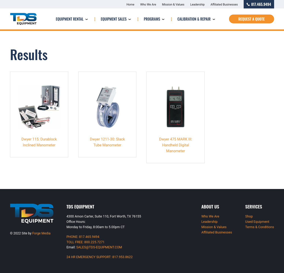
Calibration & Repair (193, 19)
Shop (249, 216)
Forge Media (41, 233)
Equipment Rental (69, 19)
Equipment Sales (114, 19)
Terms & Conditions (259, 227)
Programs (152, 19)
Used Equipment (257, 222)
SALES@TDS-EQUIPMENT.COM (99, 247)
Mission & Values (173, 4)
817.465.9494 (259, 4)
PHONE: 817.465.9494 (83, 237)
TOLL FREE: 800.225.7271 (86, 242)
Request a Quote (251, 19)
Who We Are (148, 4)
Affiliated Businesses (224, 4)
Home (130, 4)
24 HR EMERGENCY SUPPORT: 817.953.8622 (100, 257)
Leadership (197, 4)
